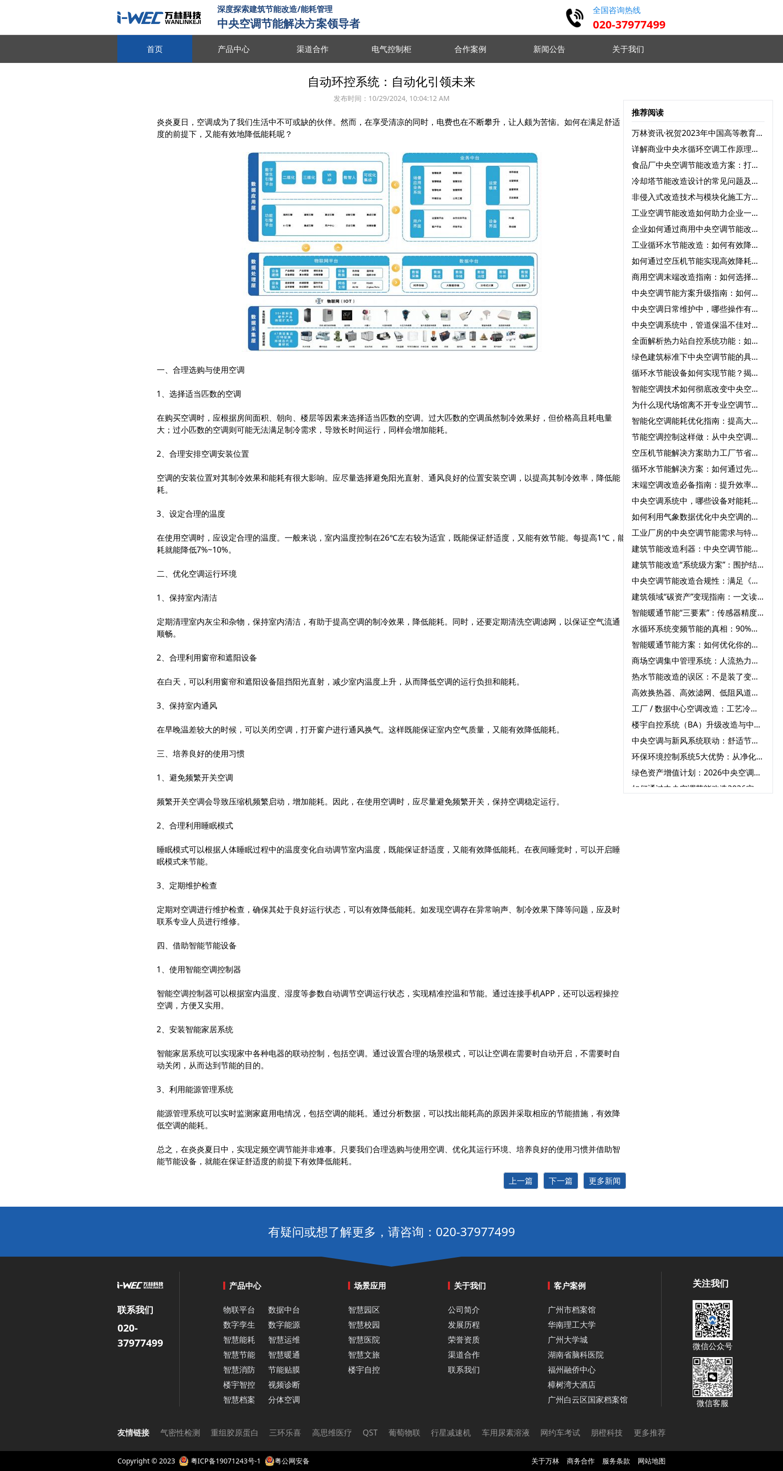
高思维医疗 (332, 1432)
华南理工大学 (572, 1324)
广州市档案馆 (572, 1309)
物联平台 (239, 1309)
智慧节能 (239, 1354)
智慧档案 (239, 1399)
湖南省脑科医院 (576, 1354)
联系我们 (464, 1369)
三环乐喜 (285, 1432)
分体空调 (284, 1399)
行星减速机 (451, 1432)
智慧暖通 (284, 1354)
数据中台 (284, 1309)
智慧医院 (364, 1339)
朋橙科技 (607, 1432)
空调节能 (285, 1149)
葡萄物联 (404, 1432)
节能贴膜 (284, 1369)
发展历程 (464, 1324)
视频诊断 (284, 1384)
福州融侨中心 (572, 1369)
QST (370, 1432)
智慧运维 (284, 1339)
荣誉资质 (464, 1339)
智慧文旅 (364, 1354)
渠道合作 (464, 1354)
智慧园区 (364, 1309)
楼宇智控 (239, 1384)
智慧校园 (364, 1324)
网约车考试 (560, 1432)
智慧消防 (239, 1369)
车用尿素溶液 (506, 1432)
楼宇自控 (364, 1369)
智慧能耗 (239, 1339)
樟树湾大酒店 (572, 1384)
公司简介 (464, 1309)
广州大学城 (568, 1339)
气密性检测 (180, 1432)
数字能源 (284, 1324)
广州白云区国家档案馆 (588, 1399)
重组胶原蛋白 (235, 1432)
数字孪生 (239, 1324)
